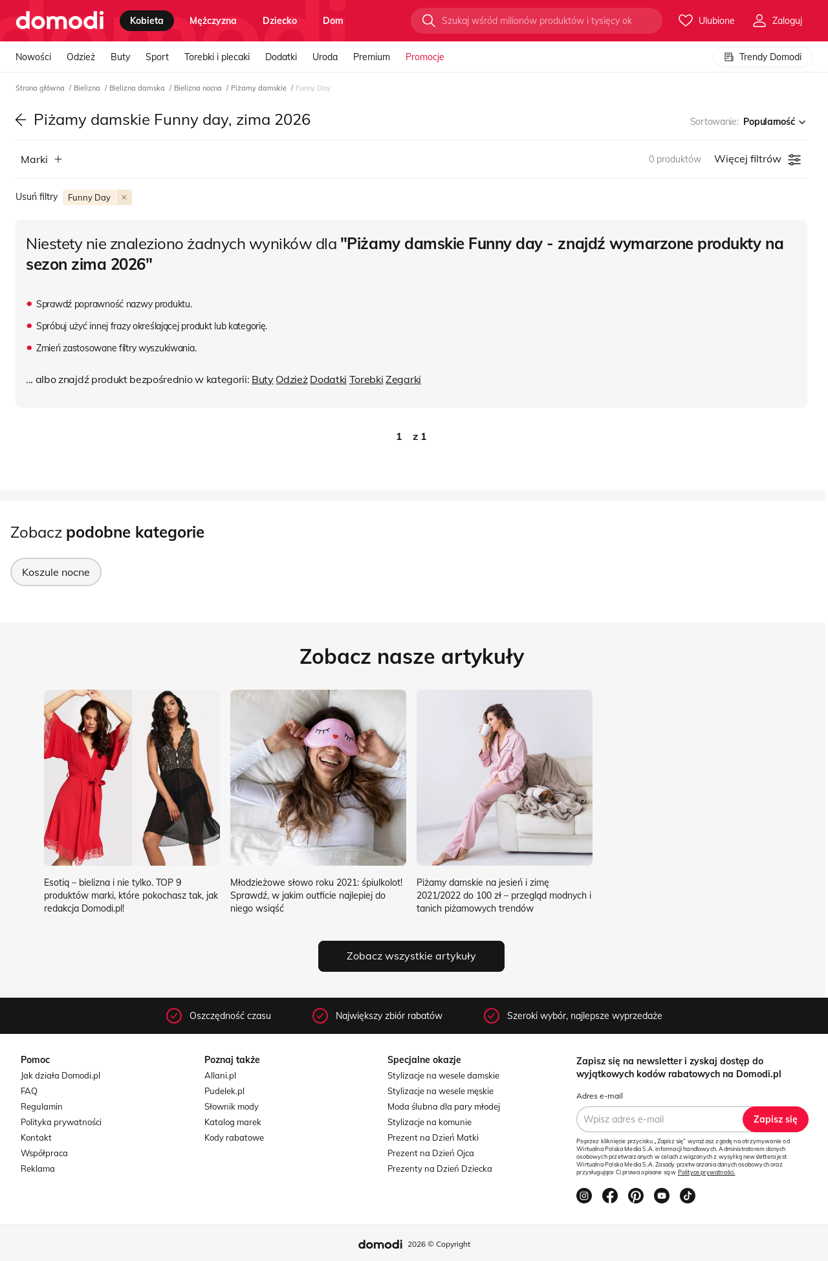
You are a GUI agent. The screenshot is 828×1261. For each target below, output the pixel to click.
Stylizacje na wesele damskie (443, 1075)
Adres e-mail (599, 1096)
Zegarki (403, 379)
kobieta (147, 21)
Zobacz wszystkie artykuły (411, 955)
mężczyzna (213, 21)
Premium (371, 57)
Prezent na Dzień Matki (433, 1137)
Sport (157, 57)
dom (333, 21)
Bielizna (88, 88)
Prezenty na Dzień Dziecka (439, 1168)
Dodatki (281, 57)
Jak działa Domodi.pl (60, 1075)
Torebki (366, 379)
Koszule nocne (56, 571)
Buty (120, 57)
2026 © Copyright (439, 1244)
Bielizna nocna (199, 88)
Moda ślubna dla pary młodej (443, 1106)
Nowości (33, 57)
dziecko (280, 21)
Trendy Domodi (762, 57)
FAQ (29, 1091)
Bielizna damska (138, 88)
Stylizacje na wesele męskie (440, 1091)
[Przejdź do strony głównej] (60, 21)
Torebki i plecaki (217, 57)
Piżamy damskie (260, 88)
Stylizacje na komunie (429, 1122)
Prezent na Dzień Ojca (430, 1153)
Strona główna (41, 88)
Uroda (325, 57)
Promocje (425, 57)
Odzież (81, 57)
